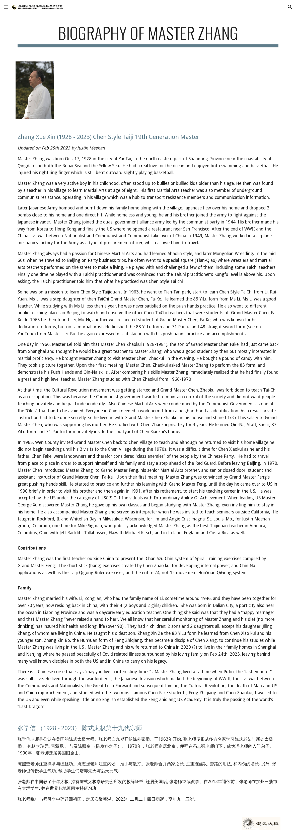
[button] (6, 7)
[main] (148, 35)
